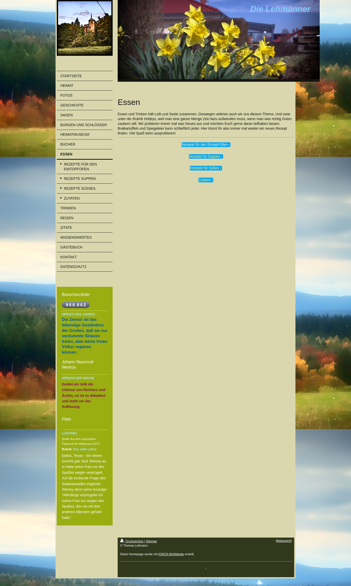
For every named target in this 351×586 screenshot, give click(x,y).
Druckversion (132, 541)
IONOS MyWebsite (171, 554)
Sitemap (151, 541)
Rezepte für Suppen (204, 156)
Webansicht (284, 541)
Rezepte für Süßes (204, 168)
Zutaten (204, 180)
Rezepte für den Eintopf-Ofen (204, 145)
